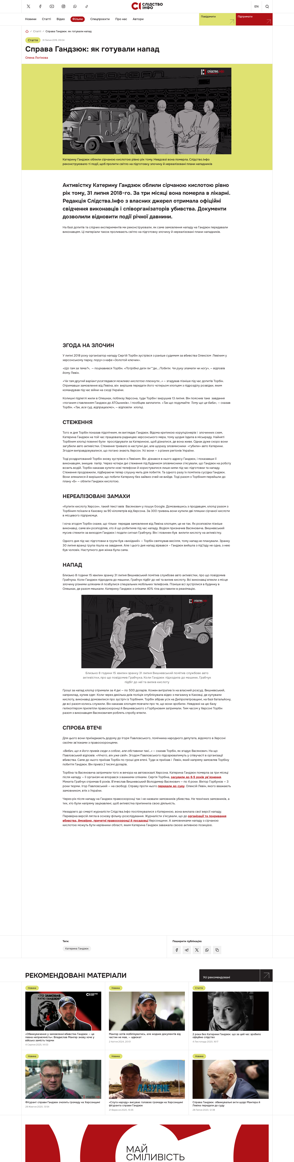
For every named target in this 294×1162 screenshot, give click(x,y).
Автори (138, 19)
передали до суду (171, 786)
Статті (46, 19)
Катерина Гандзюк (76, 948)
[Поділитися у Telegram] (187, 950)
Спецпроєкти (100, 19)
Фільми (77, 19)
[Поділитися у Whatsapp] (207, 950)
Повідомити (217, 19)
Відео (61, 19)
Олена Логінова (36, 58)
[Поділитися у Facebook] (176, 950)
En (253, 6)
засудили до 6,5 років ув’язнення (196, 777)
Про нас (121, 19)
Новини (30, 19)
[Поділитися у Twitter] (197, 950)
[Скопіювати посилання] (217, 950)
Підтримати (254, 19)
